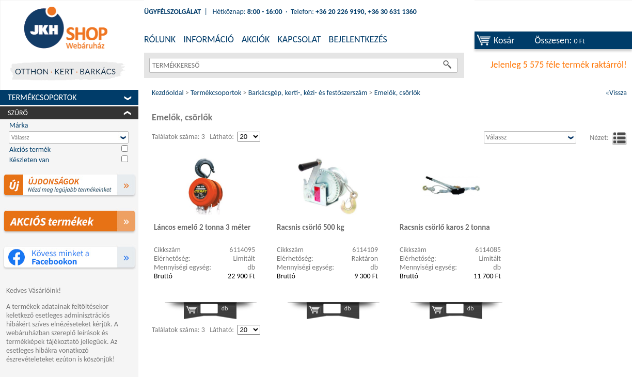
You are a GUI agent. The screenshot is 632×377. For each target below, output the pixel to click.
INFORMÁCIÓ (208, 39)
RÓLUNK (160, 39)
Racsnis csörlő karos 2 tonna (445, 227)
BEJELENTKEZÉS (358, 39)
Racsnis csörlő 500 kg (310, 227)
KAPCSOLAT (299, 39)
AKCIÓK (256, 39)
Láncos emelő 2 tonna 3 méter (202, 227)
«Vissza (616, 92)
